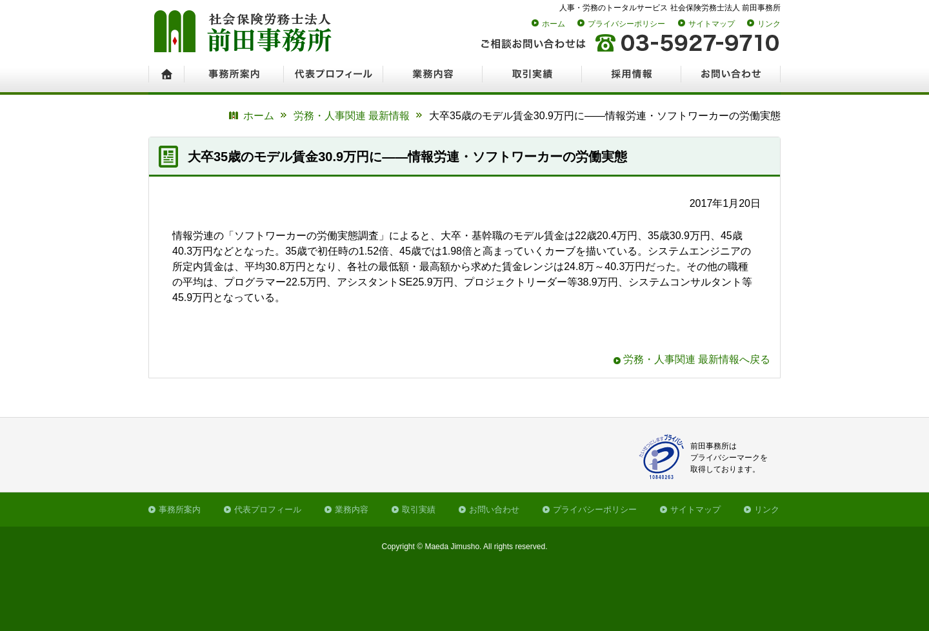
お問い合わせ (494, 509)
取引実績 (418, 509)
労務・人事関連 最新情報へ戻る (696, 359)
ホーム (553, 23)
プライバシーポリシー (626, 23)
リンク (769, 23)
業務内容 (351, 509)
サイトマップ (711, 23)
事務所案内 (180, 509)
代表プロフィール (267, 509)
